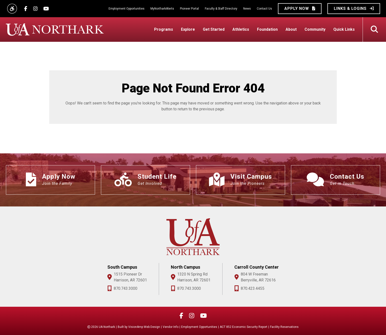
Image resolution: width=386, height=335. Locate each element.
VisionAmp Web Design (144, 327)
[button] (300, 8)
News (247, 8)
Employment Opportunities (127, 8)
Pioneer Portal (189, 8)
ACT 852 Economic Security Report (243, 327)
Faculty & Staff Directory (221, 8)
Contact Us (264, 8)
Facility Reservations (284, 327)
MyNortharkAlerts (162, 8)
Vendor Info (170, 327)
